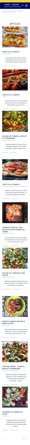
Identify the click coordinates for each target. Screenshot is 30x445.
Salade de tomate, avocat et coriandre (14, 137)
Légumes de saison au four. (12, 413)
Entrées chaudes (6, 53)
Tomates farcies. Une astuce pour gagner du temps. (13, 229)
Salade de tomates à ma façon (13, 274)
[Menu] (25, 5)
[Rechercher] (21, 5)
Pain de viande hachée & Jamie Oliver (13, 322)
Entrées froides (10, 277)
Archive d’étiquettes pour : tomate (12, 11)
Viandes (12, 233)
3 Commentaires (13, 337)
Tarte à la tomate (11, 52)
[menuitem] (21, 5)
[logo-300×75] (12, 5)
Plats (25, 186)
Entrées (4, 140)
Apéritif (4, 97)
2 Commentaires (14, 384)
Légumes (22, 186)
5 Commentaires (13, 66)
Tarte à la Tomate (11, 95)
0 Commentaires (13, 109)
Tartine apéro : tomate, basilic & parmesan (13, 367)
